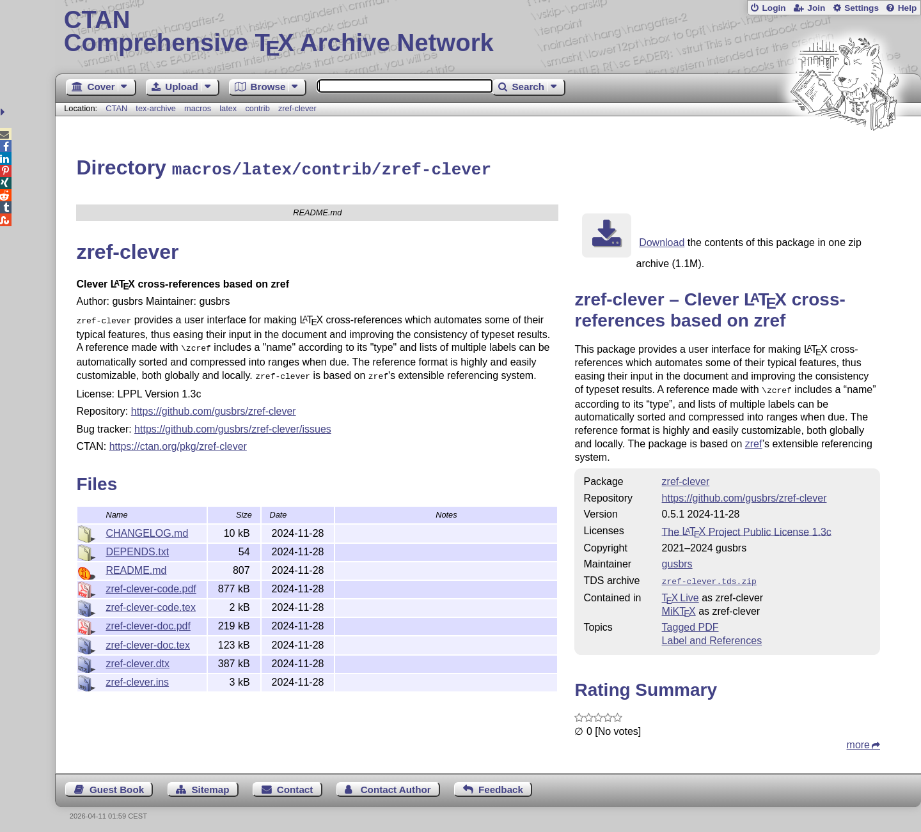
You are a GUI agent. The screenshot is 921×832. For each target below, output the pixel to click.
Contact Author (396, 785)
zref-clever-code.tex (151, 601)
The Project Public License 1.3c (746, 528)
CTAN (116, 108)
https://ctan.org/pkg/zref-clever (178, 440)
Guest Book (117, 785)
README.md (136, 564)
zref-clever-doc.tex (148, 639)
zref (753, 440)
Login (773, 8)
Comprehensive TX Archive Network (488, 32)
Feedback (500, 785)
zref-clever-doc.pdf (148, 620)
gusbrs (677, 560)
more (858, 740)
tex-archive (156, 108)
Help (907, 8)
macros (197, 108)
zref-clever (297, 108)
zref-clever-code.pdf (151, 583)
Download (661, 240)
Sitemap (210, 785)
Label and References (712, 636)
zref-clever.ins (137, 676)
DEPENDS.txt (137, 546)
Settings (861, 8)
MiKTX (679, 606)
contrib (257, 108)
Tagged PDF (690, 622)
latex (228, 108)
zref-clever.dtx (137, 657)
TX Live (680, 593)
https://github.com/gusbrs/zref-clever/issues (232, 423)
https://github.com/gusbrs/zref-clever (213, 405)
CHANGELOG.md (147, 527)
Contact (295, 785)
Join (816, 8)
